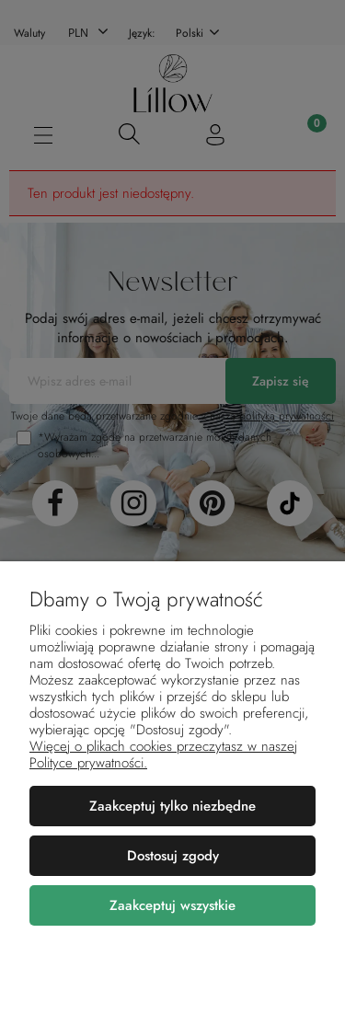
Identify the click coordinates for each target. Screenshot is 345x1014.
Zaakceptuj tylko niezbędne (172, 806)
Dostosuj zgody (173, 856)
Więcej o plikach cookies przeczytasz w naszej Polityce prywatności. (163, 754)
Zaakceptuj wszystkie (172, 905)
